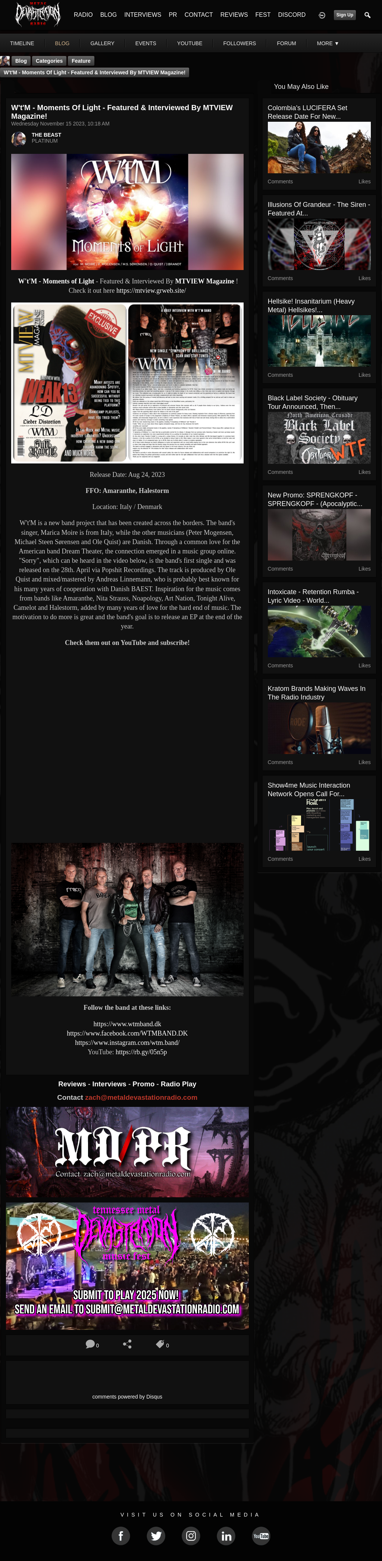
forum (286, 43)
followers (239, 43)
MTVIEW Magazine (204, 281)
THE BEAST (46, 135)
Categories (49, 61)
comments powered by (128, 1397)
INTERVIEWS (142, 15)
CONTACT (199, 15)
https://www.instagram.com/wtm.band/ (127, 1042)
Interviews (110, 1084)
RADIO (83, 15)
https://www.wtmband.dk (127, 1024)
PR (173, 15)
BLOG (108, 15)
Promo (144, 1084)
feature (81, 61)
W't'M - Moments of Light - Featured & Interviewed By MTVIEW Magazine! (94, 72)
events (145, 43)
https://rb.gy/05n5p (141, 1052)
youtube (190, 43)
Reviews (73, 1084)
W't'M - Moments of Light (55, 281)
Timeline (22, 43)
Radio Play (178, 1084)
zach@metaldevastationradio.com (141, 1097)
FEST (263, 15)
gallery (102, 43)
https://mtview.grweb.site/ (151, 290)
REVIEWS (234, 15)
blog (62, 43)
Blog (21, 61)
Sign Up (344, 15)
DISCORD (292, 15)
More (328, 43)
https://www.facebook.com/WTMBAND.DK (127, 1033)
